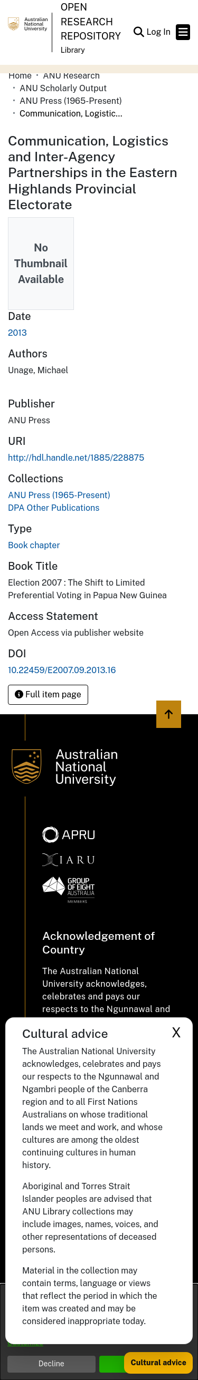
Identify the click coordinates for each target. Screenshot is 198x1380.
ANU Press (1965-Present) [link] (71, 101)
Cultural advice (158, 1362)
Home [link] (20, 76)
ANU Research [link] (71, 76)
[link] (59, 495)
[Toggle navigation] (183, 32)
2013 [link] (17, 333)
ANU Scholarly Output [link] (63, 88)
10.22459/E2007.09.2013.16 (62, 670)
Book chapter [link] (34, 545)
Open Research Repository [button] (91, 22)
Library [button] (73, 50)
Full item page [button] (48, 694)
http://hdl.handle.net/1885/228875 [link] (76, 458)
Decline (51, 1363)
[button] (138, 32)
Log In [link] (159, 32)
